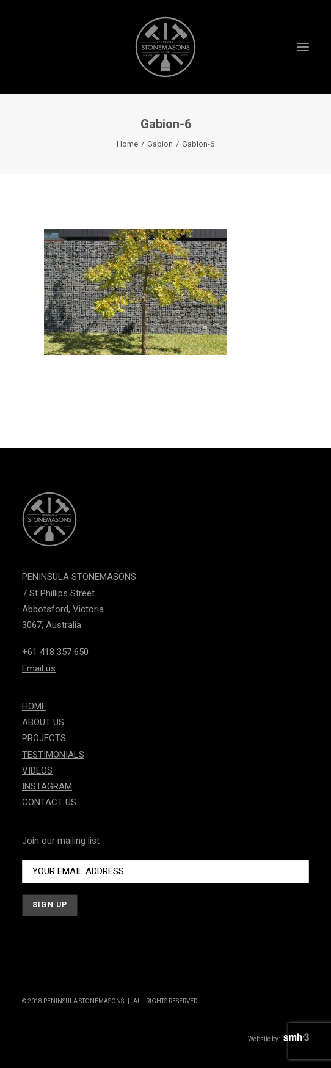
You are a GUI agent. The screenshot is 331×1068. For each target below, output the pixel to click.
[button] (303, 47)
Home (127, 143)
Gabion (160, 143)
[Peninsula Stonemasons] (165, 47)
